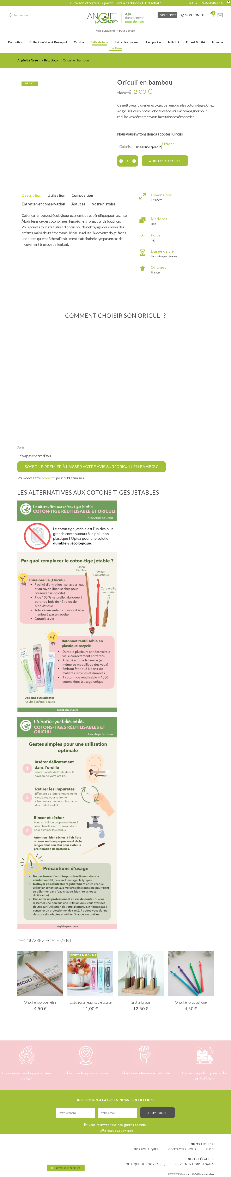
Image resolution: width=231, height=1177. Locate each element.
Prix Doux (115, 48)
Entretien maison (127, 42)
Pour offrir (15, 42)
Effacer (168, 144)
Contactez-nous (182, 1149)
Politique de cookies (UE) (144, 1164)
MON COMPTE (193, 15)
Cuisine (79, 42)
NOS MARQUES (212, 3)
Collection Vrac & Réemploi (48, 42)
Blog (210, 1149)
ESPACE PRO (167, 15)
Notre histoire (103, 204)
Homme (217, 42)
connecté (48, 478)
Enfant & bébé (195, 42)
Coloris (125, 146)
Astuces (78, 204)
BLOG (193, 3)
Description (31, 195)
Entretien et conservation (43, 204)
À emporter (153, 42)
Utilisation (56, 195)
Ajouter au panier (165, 161)
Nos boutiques (146, 1149)
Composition (82, 195)
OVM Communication (203, 1174)
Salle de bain (99, 42)
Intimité (173, 42)
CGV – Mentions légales (194, 1164)
